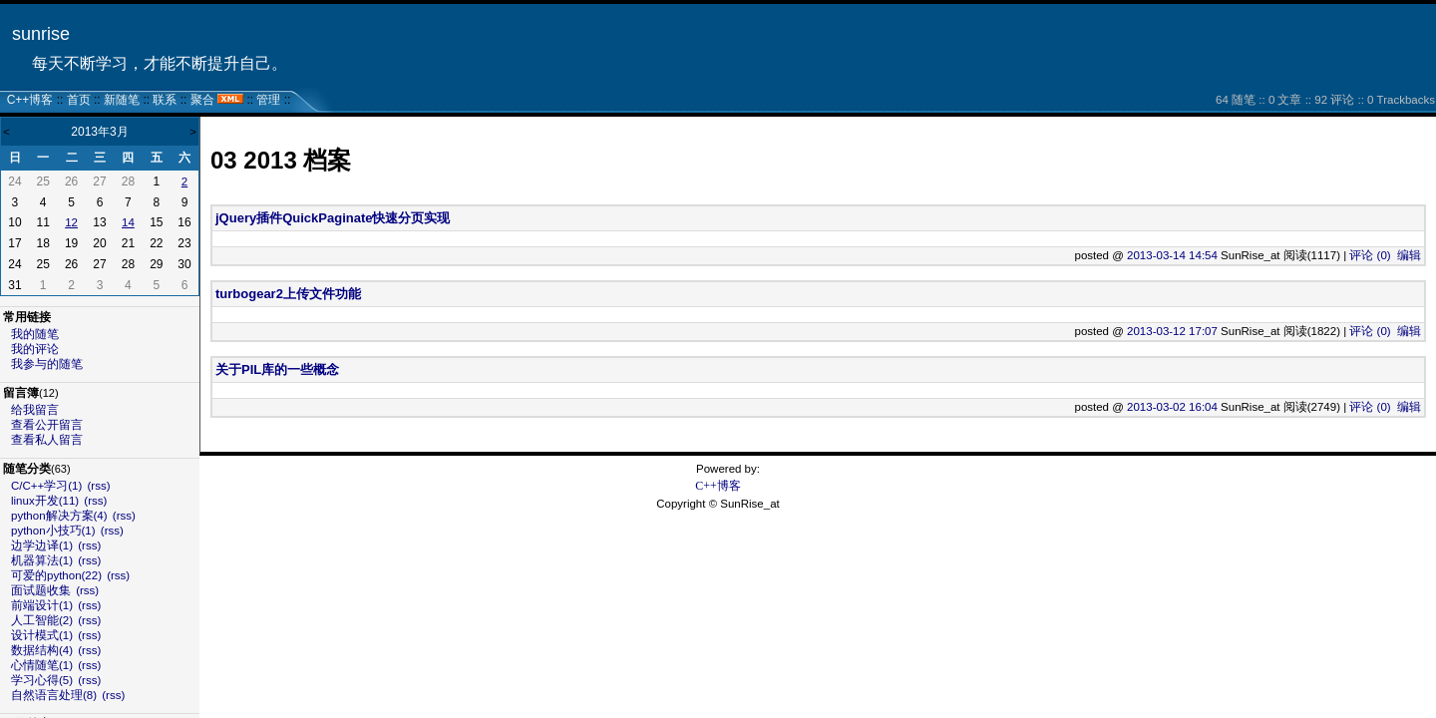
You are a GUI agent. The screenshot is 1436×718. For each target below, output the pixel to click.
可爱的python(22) (56, 575)
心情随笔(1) (42, 665)
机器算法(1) (42, 560)
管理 (268, 100)
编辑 (1409, 255)
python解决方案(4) (59, 516)
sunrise (41, 34)
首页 (79, 100)
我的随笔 (35, 334)
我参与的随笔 (47, 364)
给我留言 (35, 410)
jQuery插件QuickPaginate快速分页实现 (333, 217)
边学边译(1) (42, 545)
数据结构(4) (42, 650)
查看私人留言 (47, 440)
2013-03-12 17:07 (1172, 331)
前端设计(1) (42, 605)
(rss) (99, 486)
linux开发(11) (45, 501)
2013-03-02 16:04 (1172, 407)
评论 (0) (1369, 255)
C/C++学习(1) (46, 486)
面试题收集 (41, 590)
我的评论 (35, 349)
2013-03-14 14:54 (1172, 255)
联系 (165, 100)
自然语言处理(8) (54, 695)
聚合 (202, 100)
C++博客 (30, 100)
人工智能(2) (42, 620)
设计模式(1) (42, 635)
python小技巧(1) (53, 531)
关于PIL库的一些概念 (277, 369)
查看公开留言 (47, 425)
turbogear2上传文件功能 (288, 293)
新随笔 (122, 100)
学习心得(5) (42, 680)
